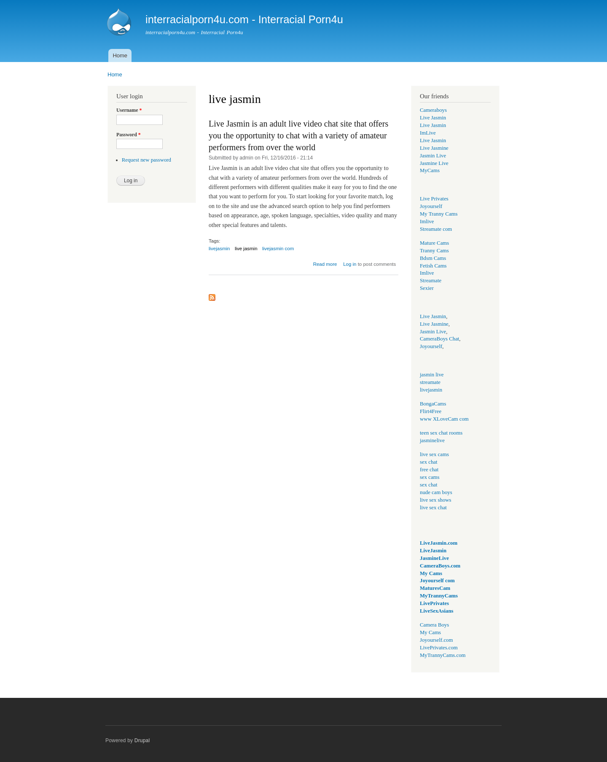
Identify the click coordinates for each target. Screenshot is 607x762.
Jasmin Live (433, 156)
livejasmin (219, 248)
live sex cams (434, 454)
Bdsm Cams (433, 258)
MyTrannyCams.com (443, 655)
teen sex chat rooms (441, 433)
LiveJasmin (433, 551)
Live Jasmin (433, 118)
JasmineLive (434, 558)
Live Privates (434, 199)
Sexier (427, 288)
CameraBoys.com (440, 566)
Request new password (146, 160)
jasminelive (432, 440)
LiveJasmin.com (438, 543)
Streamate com (436, 229)
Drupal (142, 740)
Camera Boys (434, 625)
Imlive (427, 221)
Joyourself (431, 206)
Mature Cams (434, 243)
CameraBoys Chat (439, 339)
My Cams (431, 573)
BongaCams (433, 404)
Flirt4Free (430, 411)
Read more (325, 264)
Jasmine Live (434, 163)
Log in (349, 264)
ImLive (428, 133)
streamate (430, 382)
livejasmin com (278, 248)
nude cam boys (436, 492)
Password (128, 135)
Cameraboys (433, 110)
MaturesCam (435, 588)
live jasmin (246, 248)
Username (129, 110)
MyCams (430, 170)
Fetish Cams (433, 266)
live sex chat (433, 508)
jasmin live (431, 375)
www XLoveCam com (444, 419)
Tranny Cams (434, 251)
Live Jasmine (434, 148)
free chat (429, 470)
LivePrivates (434, 603)
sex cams (430, 477)
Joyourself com (437, 581)
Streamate (430, 281)
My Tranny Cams (439, 214)
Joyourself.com (436, 640)
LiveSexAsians (437, 611)
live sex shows (435, 500)
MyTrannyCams (439, 596)
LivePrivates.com (439, 648)
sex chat (429, 462)
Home (120, 55)
